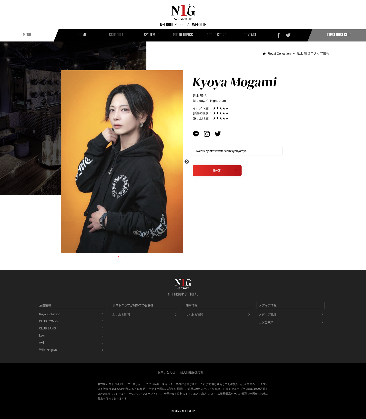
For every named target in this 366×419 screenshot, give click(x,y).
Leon (42, 335)
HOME (83, 35)
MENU (27, 35)
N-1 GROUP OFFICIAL (183, 294)
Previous (57, 161)
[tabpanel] (122, 161)
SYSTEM (149, 35)
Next (186, 161)
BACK (225, 171)
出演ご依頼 (266, 322)
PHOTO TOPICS (183, 35)
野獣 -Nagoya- (48, 350)
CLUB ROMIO (48, 321)
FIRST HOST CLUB (339, 35)
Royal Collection (49, 314)
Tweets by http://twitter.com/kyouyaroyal (221, 151)
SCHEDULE (116, 35)
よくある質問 (121, 314)
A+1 (41, 342)
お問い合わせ (166, 372)
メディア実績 (267, 314)
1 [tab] (118, 256)
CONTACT (250, 35)
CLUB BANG (47, 328)
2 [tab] (125, 256)
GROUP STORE (216, 35)
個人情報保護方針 (191, 372)
